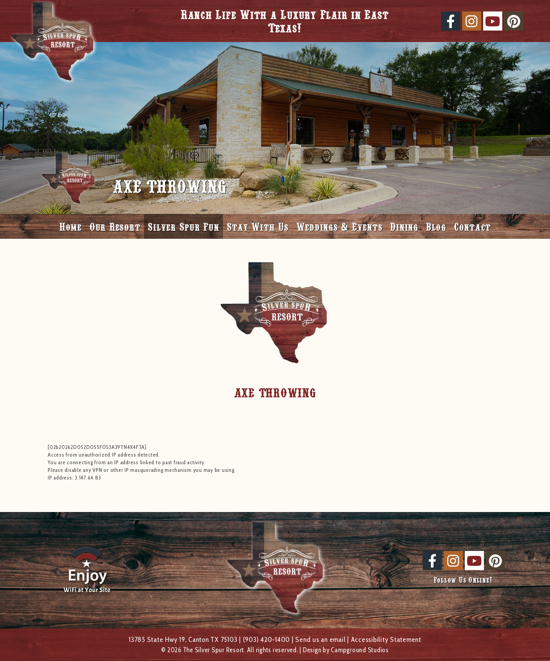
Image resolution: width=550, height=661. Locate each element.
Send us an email (320, 639)
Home (70, 226)
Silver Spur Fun (183, 226)
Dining (404, 226)
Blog (436, 226)
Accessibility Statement (386, 639)
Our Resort (115, 226)
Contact (472, 226)
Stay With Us (258, 226)
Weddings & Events (339, 226)
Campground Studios (360, 650)
